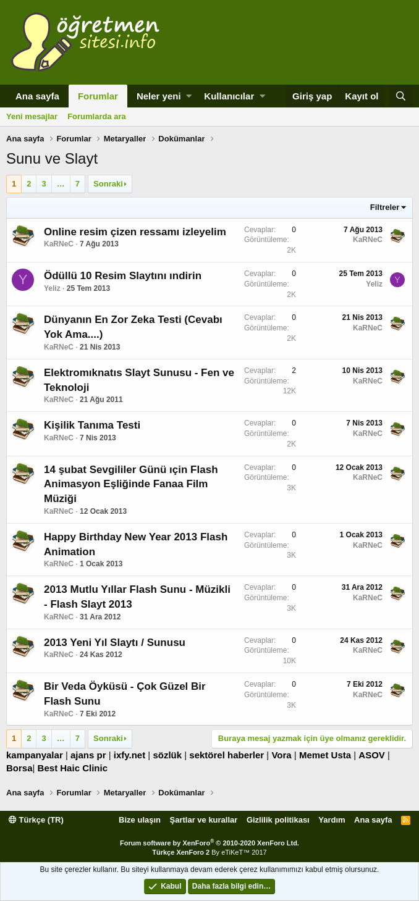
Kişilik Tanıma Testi (92, 425)
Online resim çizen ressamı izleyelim (135, 232)
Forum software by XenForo (209, 843)
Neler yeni (159, 96)
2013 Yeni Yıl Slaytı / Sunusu (114, 642)
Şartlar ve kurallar (204, 819)
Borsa (19, 768)
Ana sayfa (37, 96)
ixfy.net (129, 755)
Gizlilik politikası (278, 819)
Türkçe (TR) (36, 819)
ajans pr (88, 755)
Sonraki (108, 183)
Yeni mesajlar (31, 116)
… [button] (61, 183)
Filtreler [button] (385, 207)
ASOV (371, 755)
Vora (281, 755)
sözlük (167, 755)
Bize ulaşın (140, 819)
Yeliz (52, 288)
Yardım (331, 819)
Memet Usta (325, 755)
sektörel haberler (226, 755)
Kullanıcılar (229, 96)
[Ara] (401, 96)
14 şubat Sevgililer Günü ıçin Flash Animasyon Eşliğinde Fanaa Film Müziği (131, 484)
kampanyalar (34, 755)
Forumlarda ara (96, 116)
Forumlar (98, 96)
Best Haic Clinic (73, 768)
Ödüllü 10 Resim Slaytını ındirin (122, 276)
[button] (189, 96)
